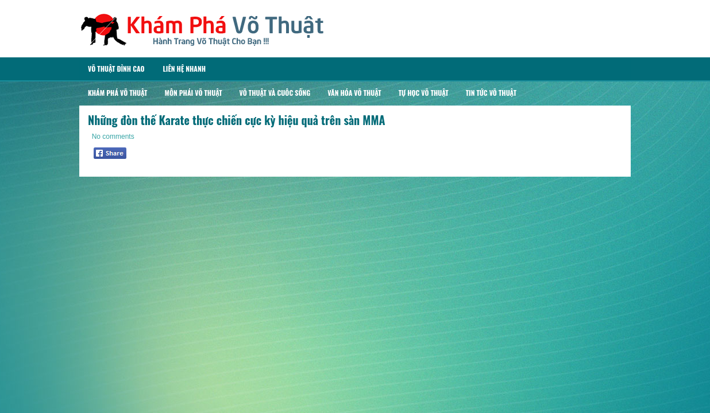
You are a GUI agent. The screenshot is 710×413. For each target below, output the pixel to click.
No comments (113, 137)
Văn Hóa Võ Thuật (354, 93)
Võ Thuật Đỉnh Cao (116, 68)
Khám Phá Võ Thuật (117, 93)
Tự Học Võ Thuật (424, 93)
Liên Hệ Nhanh (184, 68)
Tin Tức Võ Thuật (491, 93)
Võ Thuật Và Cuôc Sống (275, 93)
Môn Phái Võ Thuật (193, 93)
